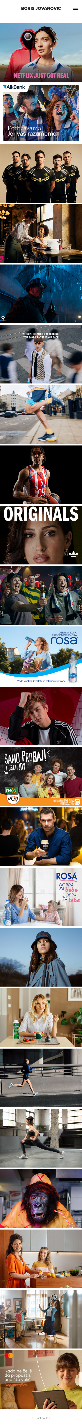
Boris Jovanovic (41, 8)
